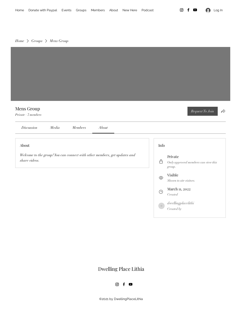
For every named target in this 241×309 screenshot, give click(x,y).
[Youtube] (195, 10)
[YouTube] (130, 284)
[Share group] (223, 111)
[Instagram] (181, 10)
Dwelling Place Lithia (121, 268)
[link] (29, 127)
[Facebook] (188, 10)
